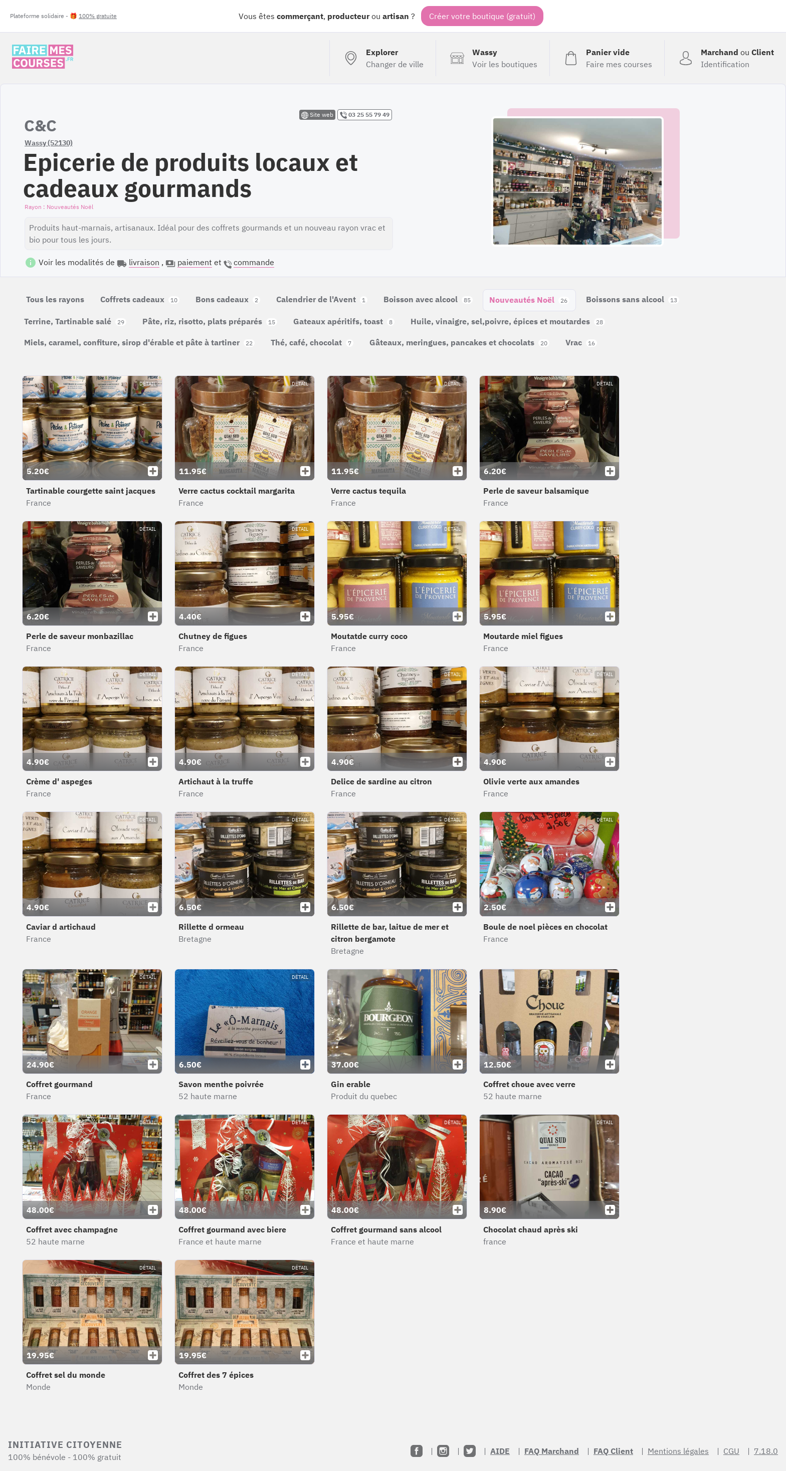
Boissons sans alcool (632, 299)
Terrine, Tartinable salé (75, 321)
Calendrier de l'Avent (321, 299)
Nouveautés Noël (529, 300)
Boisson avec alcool (428, 299)
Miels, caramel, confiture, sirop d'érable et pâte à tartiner (139, 342)
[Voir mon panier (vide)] (606, 58)
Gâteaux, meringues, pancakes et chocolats (459, 342)
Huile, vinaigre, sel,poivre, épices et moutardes (508, 321)
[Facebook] (417, 1451)
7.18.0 (766, 1451)
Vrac (581, 342)
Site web (317, 115)
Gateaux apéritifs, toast (344, 321)
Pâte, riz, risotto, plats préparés (209, 321)
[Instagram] (443, 1451)
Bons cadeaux (227, 299)
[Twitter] (470, 1451)
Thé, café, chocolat (312, 342)
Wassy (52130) (49, 142)
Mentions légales (678, 1451)
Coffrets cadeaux (139, 299)
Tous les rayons (55, 299)
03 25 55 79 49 (364, 115)
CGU (731, 1451)
